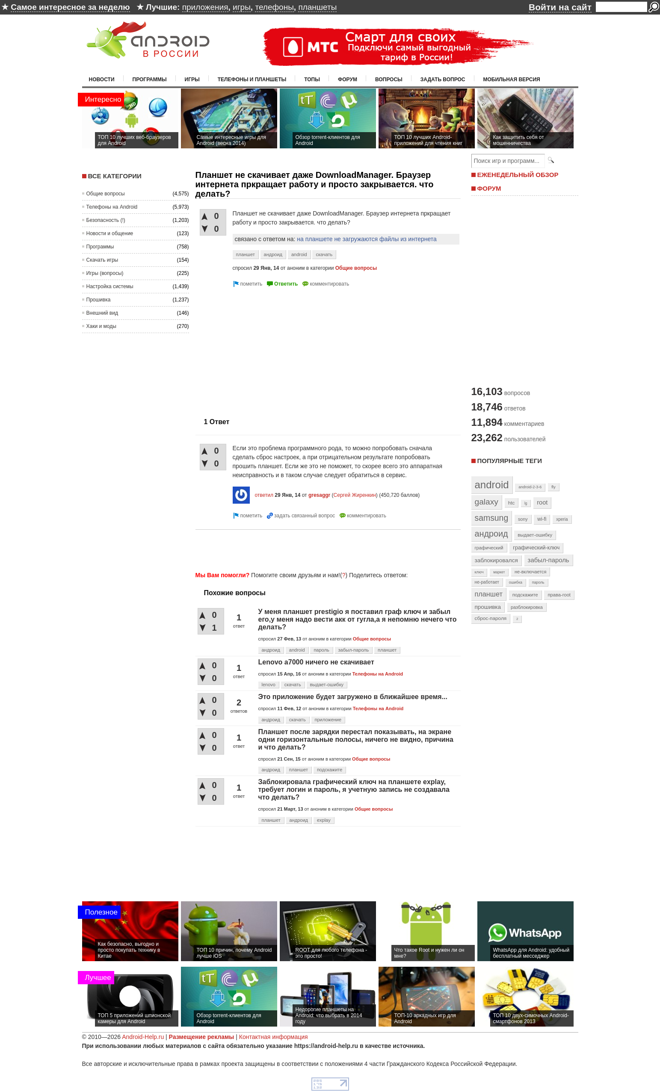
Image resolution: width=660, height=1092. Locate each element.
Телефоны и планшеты (252, 80)
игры (242, 7)
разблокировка (527, 607)
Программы (150, 80)
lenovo (268, 684)
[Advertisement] (267, 349)
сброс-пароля (491, 618)
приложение (328, 719)
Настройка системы (109, 286)
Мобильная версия (511, 80)
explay (324, 820)
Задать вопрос (442, 80)
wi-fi (541, 519)
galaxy (486, 501)
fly (553, 486)
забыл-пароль (353, 649)
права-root (559, 594)
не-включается (530, 571)
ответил (264, 495)
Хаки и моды (101, 326)
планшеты (317, 7)
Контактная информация (273, 1036)
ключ (479, 572)
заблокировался (496, 560)
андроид (273, 254)
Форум (347, 80)
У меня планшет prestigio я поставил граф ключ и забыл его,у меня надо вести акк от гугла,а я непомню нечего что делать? (357, 619)
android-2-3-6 (530, 487)
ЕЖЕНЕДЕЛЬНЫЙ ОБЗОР (518, 174)
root (542, 502)
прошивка (488, 607)
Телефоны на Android (112, 207)
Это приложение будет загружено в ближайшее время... (352, 696)
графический (489, 547)
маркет (499, 572)
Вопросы (389, 80)
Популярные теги (509, 460)
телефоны (274, 7)
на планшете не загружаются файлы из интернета (367, 239)
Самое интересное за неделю (70, 7)
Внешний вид (102, 313)
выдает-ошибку (327, 684)
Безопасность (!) (105, 220)
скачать (324, 254)
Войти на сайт (560, 7)
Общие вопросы (105, 194)
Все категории (115, 176)
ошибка (515, 582)
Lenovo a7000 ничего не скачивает (316, 662)
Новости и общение (109, 233)
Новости (102, 80)
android (299, 254)
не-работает (487, 582)
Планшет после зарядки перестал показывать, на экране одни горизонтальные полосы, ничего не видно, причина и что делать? (355, 739)
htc (511, 502)
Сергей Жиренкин (355, 495)
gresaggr (319, 495)
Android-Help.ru (143, 1036)
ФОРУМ (489, 188)
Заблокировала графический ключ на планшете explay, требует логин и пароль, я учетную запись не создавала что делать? (354, 789)
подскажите (329, 769)
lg (525, 503)
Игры (192, 80)
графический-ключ (536, 548)
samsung (492, 517)
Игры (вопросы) (105, 273)
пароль (321, 649)
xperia (562, 519)
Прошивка (98, 300)
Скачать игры (102, 260)
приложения (205, 7)
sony (523, 519)
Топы (312, 80)
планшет (245, 254)
